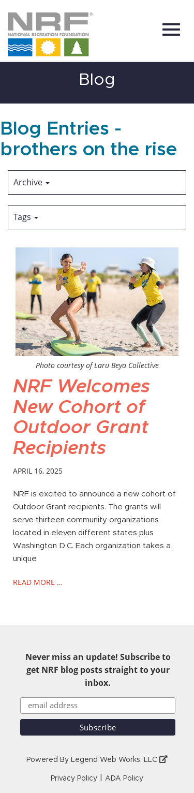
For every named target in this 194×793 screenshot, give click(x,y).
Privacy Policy (74, 778)
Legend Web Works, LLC (119, 759)
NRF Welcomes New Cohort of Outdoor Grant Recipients (81, 417)
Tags (25, 217)
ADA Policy (124, 778)
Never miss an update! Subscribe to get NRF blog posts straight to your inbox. (98, 669)
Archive (31, 182)
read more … (38, 582)
